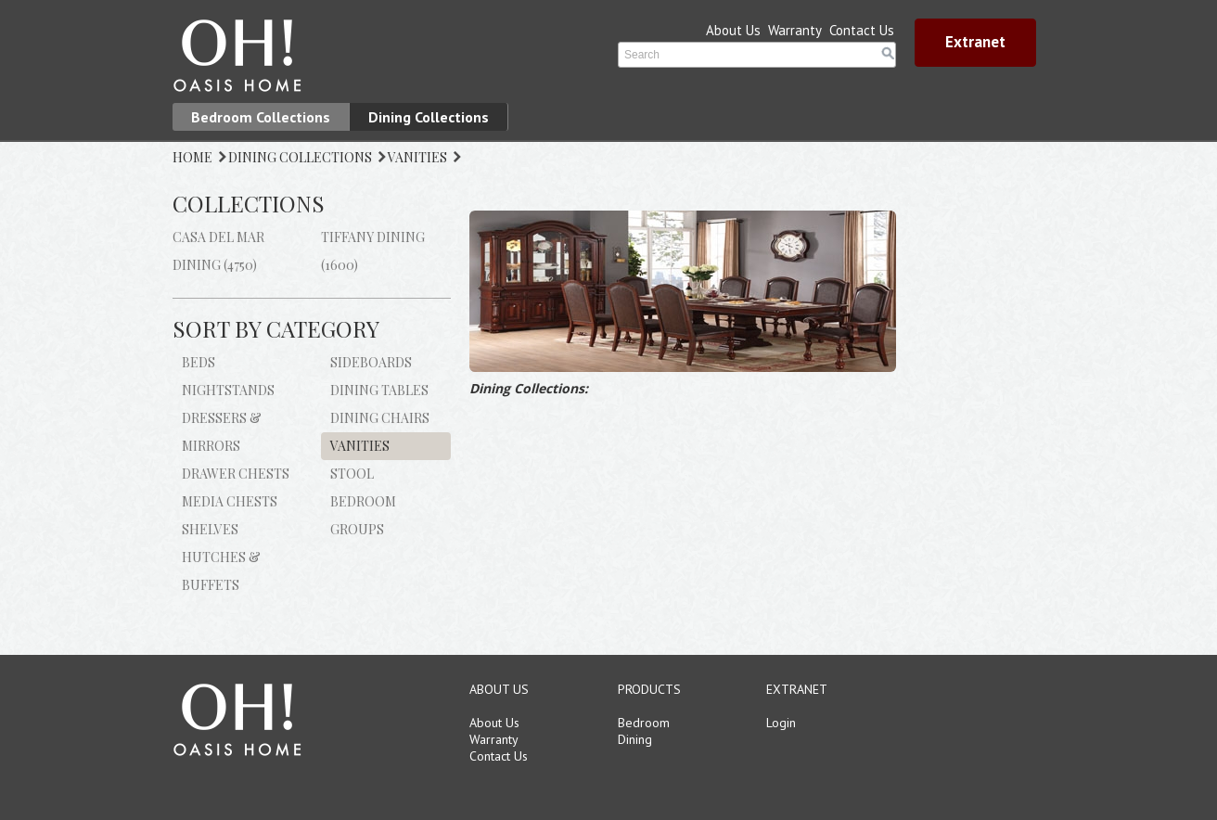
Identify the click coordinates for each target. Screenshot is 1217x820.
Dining (635, 739)
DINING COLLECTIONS (300, 157)
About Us (733, 30)
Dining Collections (428, 117)
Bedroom (644, 722)
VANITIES (417, 157)
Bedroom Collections (260, 117)
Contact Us (861, 30)
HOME (192, 157)
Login (781, 722)
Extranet (975, 42)
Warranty (795, 30)
